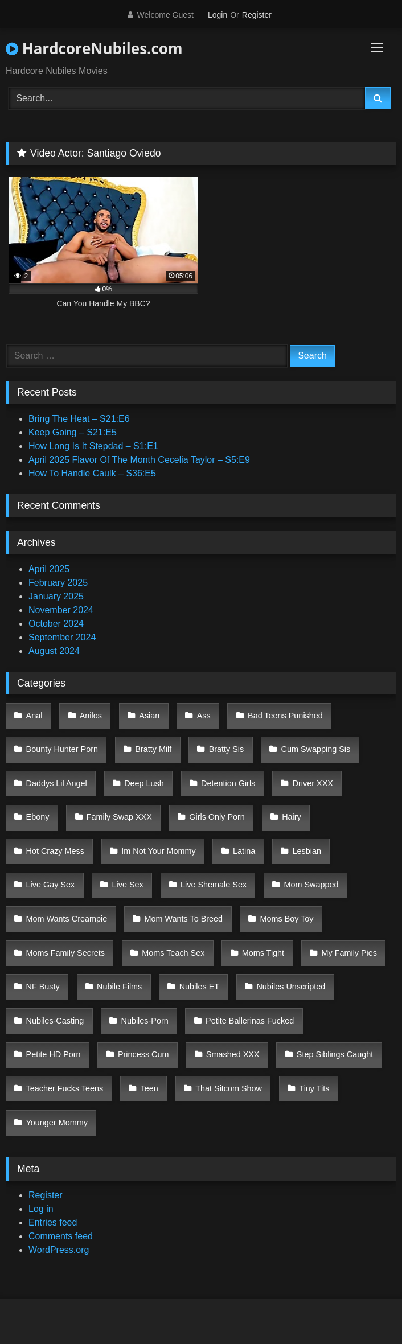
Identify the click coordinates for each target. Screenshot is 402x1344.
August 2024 (54, 651)
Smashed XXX (233, 1054)
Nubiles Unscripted (290, 986)
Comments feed (60, 1236)
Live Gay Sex (50, 884)
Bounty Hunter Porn (62, 749)
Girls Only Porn (217, 816)
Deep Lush (144, 783)
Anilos (91, 715)
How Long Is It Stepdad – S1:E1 (93, 446)
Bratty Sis (226, 749)
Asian (149, 715)
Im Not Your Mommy (158, 851)
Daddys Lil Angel (56, 783)
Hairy (291, 816)
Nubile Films (119, 986)
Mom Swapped (311, 884)
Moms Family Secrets (65, 952)
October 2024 (56, 623)
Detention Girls (228, 783)
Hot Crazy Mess (55, 851)
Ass (204, 715)
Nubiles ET (199, 986)
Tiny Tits (314, 1088)
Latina (244, 851)
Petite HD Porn (53, 1054)
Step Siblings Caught (335, 1054)
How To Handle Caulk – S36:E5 (92, 473)
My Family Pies (349, 952)
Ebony (38, 816)
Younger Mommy (57, 1122)
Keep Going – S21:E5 (72, 432)
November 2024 (60, 610)
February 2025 (58, 582)
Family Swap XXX (119, 816)
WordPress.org (58, 1250)
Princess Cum (143, 1054)
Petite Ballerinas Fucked (250, 1020)
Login (217, 14)
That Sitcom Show (228, 1088)
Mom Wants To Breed (184, 918)
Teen (149, 1088)
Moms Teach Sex (173, 952)
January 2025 (56, 596)
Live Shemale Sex (214, 884)
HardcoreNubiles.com (94, 48)
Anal (34, 715)
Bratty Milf (153, 749)
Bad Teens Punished (285, 715)
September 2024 (62, 637)
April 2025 (48, 569)
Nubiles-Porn (145, 1020)
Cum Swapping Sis (316, 749)
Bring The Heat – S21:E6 (79, 419)
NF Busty (43, 986)
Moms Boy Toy (286, 918)
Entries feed (52, 1222)
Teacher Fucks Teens (65, 1088)
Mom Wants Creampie (67, 918)
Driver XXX (313, 783)
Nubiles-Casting (55, 1020)
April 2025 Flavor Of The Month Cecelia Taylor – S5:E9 (139, 460)
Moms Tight (263, 952)
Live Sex (127, 884)
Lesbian (307, 851)
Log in (41, 1209)
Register (257, 14)
